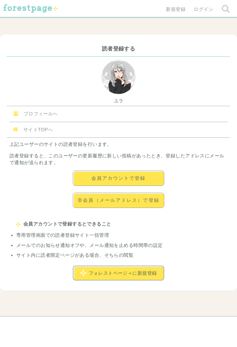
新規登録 (176, 9)
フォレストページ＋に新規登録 (118, 273)
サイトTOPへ (33, 129)
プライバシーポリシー (191, 324)
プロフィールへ (35, 113)
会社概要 (144, 324)
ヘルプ (32, 324)
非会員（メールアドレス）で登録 (118, 200)
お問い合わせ (69, 324)
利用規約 (109, 324)
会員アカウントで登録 (118, 178)
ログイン (203, 9)
